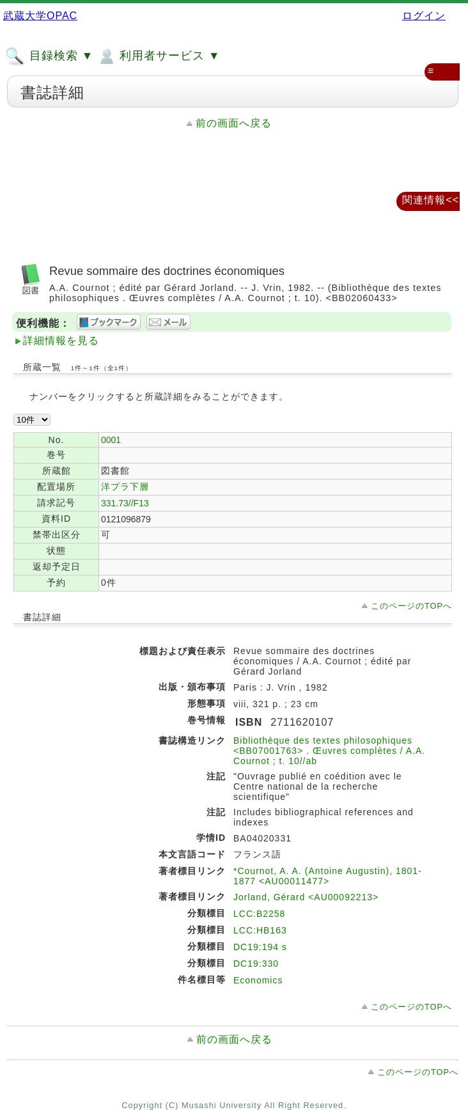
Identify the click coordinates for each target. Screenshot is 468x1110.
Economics (258, 980)
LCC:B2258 (259, 914)
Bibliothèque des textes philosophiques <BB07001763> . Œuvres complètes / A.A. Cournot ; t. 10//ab (329, 750)
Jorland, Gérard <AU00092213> (305, 897)
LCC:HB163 (260, 930)
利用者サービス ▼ (158, 56)
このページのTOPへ (411, 606)
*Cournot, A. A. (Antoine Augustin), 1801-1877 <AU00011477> (327, 876)
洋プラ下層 (125, 486)
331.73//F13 (125, 503)
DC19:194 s (260, 947)
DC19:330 (256, 963)
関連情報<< (430, 199)
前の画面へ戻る (234, 123)
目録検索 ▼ (49, 56)
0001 (111, 440)
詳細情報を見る (61, 340)
